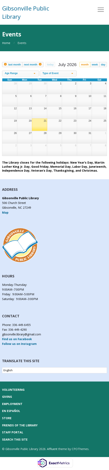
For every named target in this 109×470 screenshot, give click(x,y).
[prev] (12, 64)
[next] (32, 64)
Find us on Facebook (17, 339)
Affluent (52, 449)
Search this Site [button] (15, 439)
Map (5, 212)
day (103, 64)
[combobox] (20, 73)
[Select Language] (54, 370)
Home (6, 43)
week (95, 64)
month (85, 64)
